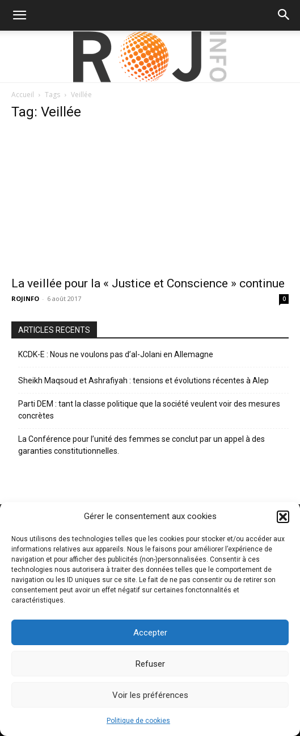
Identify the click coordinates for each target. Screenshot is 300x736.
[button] (283, 516)
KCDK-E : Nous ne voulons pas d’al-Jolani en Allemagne (115, 354)
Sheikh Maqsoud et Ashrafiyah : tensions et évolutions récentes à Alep (143, 380)
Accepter (150, 633)
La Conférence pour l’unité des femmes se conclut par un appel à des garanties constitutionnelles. (141, 444)
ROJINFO (25, 298)
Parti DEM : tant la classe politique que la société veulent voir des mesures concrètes (149, 409)
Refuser (150, 664)
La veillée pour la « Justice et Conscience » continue (148, 283)
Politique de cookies (138, 721)
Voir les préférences (150, 695)
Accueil (22, 94)
